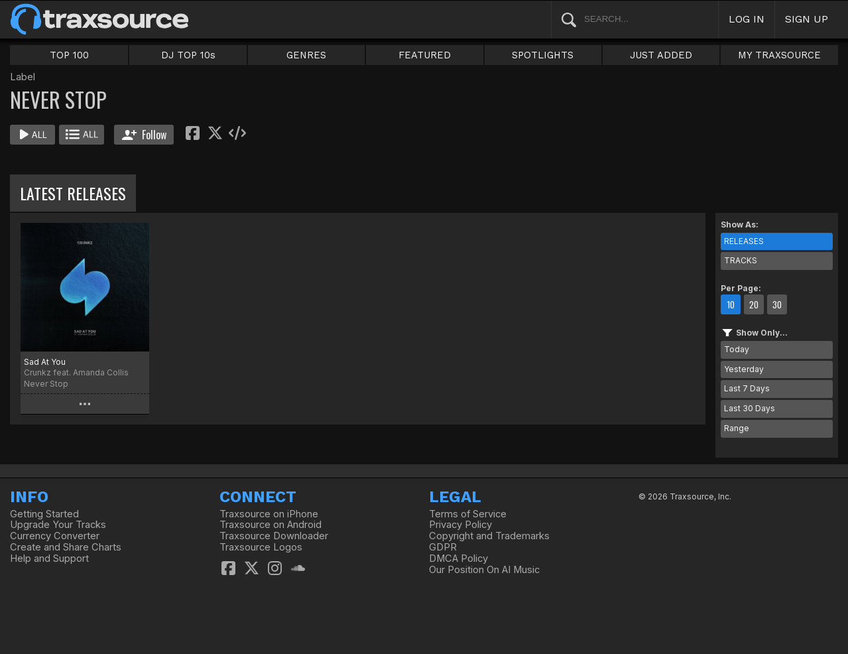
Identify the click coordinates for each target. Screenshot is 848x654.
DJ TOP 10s (188, 55)
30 (777, 304)
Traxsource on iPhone (268, 514)
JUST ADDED (661, 55)
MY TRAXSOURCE (779, 55)
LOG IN (746, 19)
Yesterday (744, 369)
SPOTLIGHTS (543, 55)
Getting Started (44, 514)
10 (731, 304)
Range (736, 428)
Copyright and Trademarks (489, 536)
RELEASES (744, 241)
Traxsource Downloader (273, 536)
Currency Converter (54, 536)
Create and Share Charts (65, 547)
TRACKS (740, 260)
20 (753, 304)
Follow (144, 135)
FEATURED (424, 55)
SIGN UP (806, 19)
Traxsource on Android (270, 525)
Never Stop (46, 384)
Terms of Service (468, 514)
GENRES (306, 55)
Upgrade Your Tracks (58, 525)
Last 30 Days (749, 408)
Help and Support (49, 558)
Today (736, 349)
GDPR (443, 547)
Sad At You (45, 362)
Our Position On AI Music (484, 570)
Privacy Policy (460, 525)
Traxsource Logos (260, 547)
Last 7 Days (747, 388)
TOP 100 (69, 55)
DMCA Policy (458, 558)
